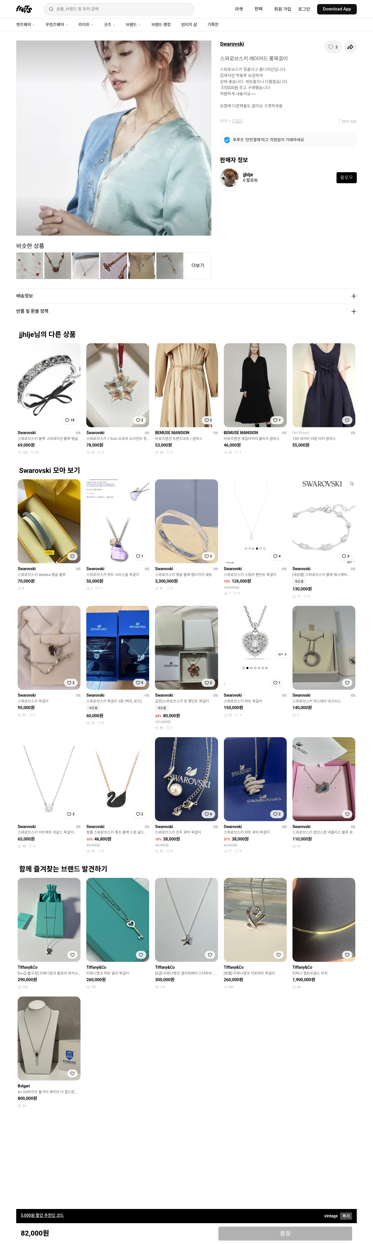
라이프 (86, 24)
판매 (259, 9)
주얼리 (237, 121)
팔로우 (346, 177)
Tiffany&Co (27, 967)
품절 (285, 1233)
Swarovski (232, 44)
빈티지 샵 (189, 24)
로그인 (304, 9)
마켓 (239, 9)
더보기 (197, 265)
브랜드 (133, 24)
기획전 (212, 24)
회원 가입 (282, 9)
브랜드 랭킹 (161, 24)
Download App (337, 9)
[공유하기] (350, 47)
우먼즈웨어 (56, 24)
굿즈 (109, 24)
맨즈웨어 (25, 24)
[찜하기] (333, 47)
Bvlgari (24, 1086)
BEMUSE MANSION (172, 432)
